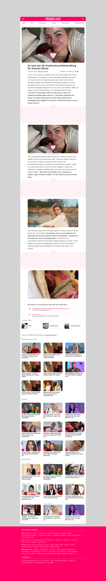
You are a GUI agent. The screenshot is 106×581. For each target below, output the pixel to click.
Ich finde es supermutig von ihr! (41, 310)
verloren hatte (55, 87)
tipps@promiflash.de (50, 335)
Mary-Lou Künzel (43, 71)
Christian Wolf (44, 85)
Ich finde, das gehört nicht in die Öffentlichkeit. (45, 316)
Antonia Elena (32, 75)
